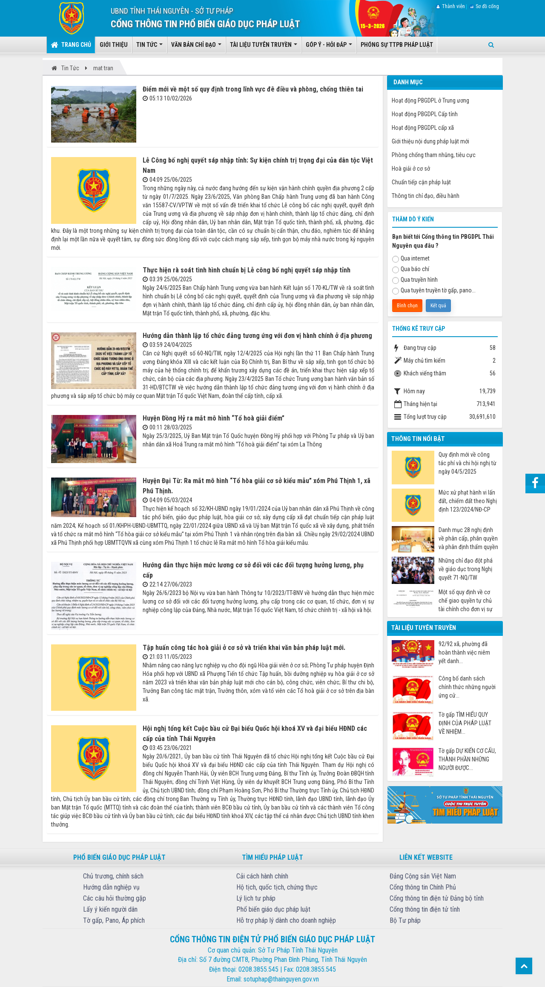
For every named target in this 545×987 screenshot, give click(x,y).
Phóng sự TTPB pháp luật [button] (397, 44)
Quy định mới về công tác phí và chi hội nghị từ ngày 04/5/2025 (467, 463)
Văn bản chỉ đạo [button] (196, 47)
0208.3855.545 (258, 969)
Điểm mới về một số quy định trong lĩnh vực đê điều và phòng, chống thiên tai (253, 89)
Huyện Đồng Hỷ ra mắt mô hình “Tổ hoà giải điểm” (213, 418)
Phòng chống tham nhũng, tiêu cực (434, 155)
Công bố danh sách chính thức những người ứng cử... (467, 687)
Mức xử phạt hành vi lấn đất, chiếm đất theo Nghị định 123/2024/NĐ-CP (468, 501)
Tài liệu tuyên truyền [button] (263, 47)
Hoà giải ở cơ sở (411, 168)
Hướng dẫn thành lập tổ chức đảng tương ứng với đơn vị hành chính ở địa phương (257, 336)
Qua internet (411, 259)
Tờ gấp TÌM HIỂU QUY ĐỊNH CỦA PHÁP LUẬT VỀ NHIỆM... (465, 723)
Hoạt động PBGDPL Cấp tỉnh (425, 114)
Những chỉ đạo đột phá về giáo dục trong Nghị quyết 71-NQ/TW (466, 569)
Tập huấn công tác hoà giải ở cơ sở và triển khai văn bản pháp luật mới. (244, 648)
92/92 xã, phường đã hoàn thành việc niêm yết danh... (464, 652)
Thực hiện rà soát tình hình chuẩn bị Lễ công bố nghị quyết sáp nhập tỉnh (246, 270)
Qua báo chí (410, 269)
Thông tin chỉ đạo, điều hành (425, 195)
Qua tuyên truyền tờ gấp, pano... (434, 291)
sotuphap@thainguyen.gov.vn (281, 979)
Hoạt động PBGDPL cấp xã (423, 127)
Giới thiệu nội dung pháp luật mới (430, 141)
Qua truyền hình (415, 280)
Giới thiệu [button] (114, 44)
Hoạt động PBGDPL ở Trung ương (430, 100)
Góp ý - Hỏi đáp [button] (329, 47)
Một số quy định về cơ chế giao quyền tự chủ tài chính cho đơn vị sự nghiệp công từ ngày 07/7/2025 (466, 601)
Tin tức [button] (149, 47)
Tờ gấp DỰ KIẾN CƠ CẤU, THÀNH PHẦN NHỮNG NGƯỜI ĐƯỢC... (467, 759)
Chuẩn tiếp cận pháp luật (421, 182)
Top (524, 966)
